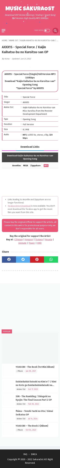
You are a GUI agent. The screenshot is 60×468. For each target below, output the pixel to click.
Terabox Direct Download (19, 206)
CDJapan (18, 239)
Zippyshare (35, 165)
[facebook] (9, 259)
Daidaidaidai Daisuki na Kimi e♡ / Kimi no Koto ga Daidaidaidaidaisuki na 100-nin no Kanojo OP (36, 385)
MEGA (25, 165)
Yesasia (48, 239)
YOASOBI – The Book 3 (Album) (32, 425)
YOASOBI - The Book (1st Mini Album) (35, 367)
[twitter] (23, 259)
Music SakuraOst (30, 9)
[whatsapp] (51, 259)
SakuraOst (38, 459)
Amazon (29, 239)
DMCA (34, 454)
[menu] (3, 30)
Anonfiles (16, 165)
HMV (39, 243)
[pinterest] (37, 259)
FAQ (25, 454)
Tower (32, 243)
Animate (22, 243)
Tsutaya (39, 239)
